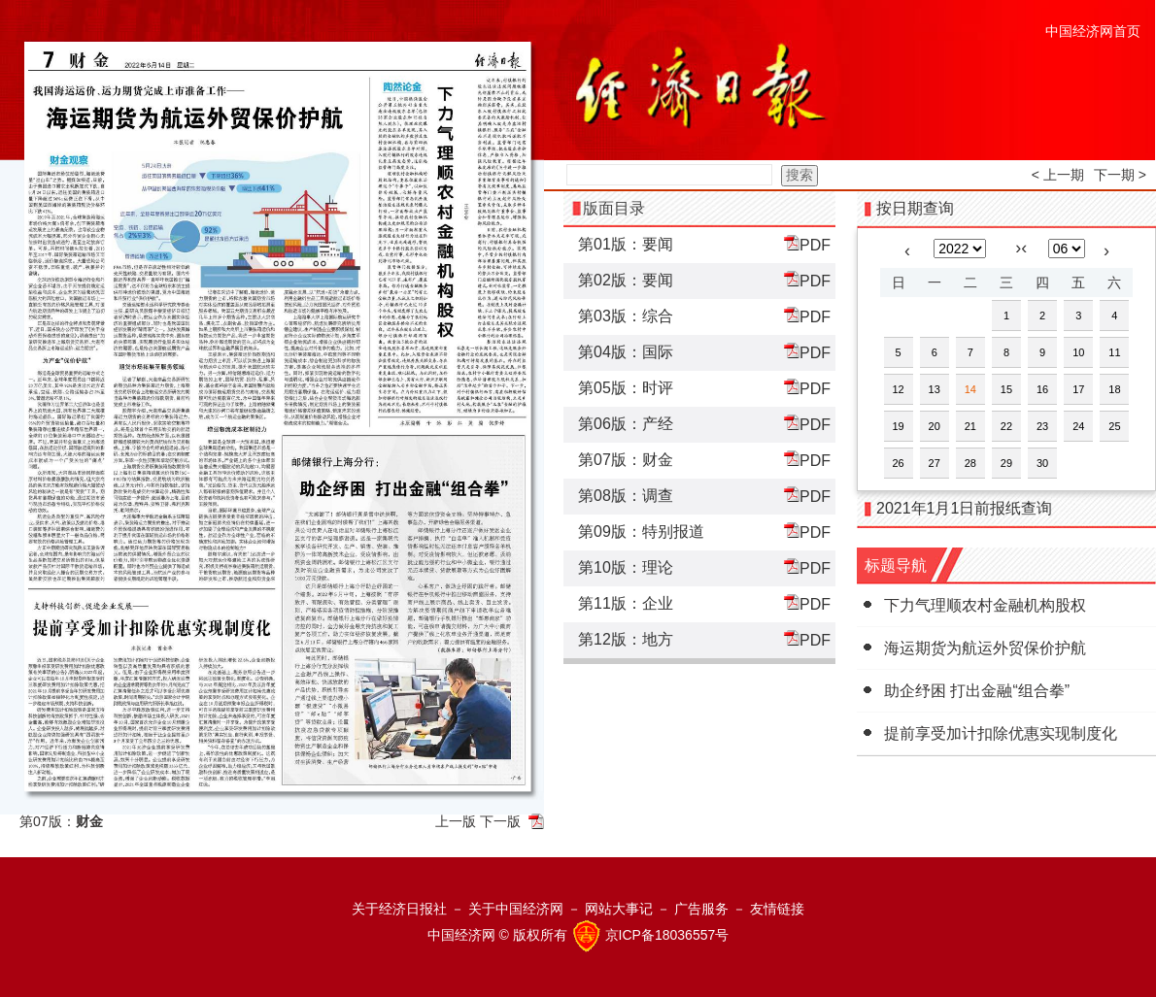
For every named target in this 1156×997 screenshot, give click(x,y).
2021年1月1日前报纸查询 (964, 508)
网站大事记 (619, 908)
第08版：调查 (625, 495)
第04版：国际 (625, 352)
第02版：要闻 (625, 280)
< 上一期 (1058, 175)
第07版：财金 (625, 459)
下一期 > (1120, 175)
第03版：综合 (625, 316)
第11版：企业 (625, 603)
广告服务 (701, 908)
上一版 (455, 821)
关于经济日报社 (399, 908)
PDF (807, 244)
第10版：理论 (625, 567)
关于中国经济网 (515, 908)
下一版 (500, 821)
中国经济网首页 (1092, 31)
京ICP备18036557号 (667, 935)
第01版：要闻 (625, 244)
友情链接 (777, 908)
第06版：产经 (625, 423)
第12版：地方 (625, 639)
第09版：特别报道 (641, 531)
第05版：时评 (625, 388)
